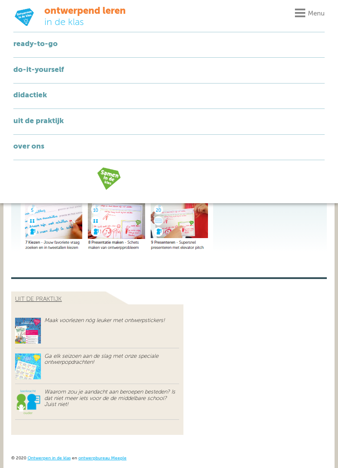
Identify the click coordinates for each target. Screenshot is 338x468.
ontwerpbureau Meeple (102, 458)
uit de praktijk (38, 299)
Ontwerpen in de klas (49, 458)
